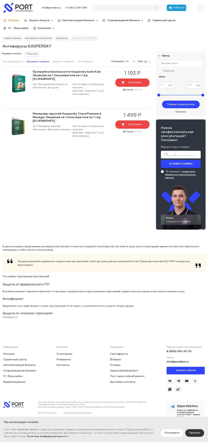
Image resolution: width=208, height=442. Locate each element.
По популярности (13, 61)
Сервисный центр (164, 20)
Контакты (63, 365)
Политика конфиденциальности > (48, 436)
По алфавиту (85, 61)
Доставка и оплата (122, 382)
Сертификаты (119, 354)
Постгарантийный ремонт (127, 376)
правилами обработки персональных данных (180, 174)
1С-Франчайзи (13, 376)
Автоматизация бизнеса (78, 20)
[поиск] (125, 7)
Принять (194, 433)
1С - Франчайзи (18, 28)
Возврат (115, 359)
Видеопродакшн (14, 382)
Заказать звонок (186, 370)
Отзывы (115, 365)
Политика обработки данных (78, 413)
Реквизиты (64, 359)
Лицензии (31, 54)
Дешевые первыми (38, 61)
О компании (64, 354)
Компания (44, 28)
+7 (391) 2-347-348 (76, 8)
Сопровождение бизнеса (123, 20)
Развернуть (10, 317)
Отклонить (172, 433)
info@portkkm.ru (51, 8)
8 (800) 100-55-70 (179, 351)
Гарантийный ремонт (124, 371)
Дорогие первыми (64, 61)
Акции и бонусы (39, 20)
